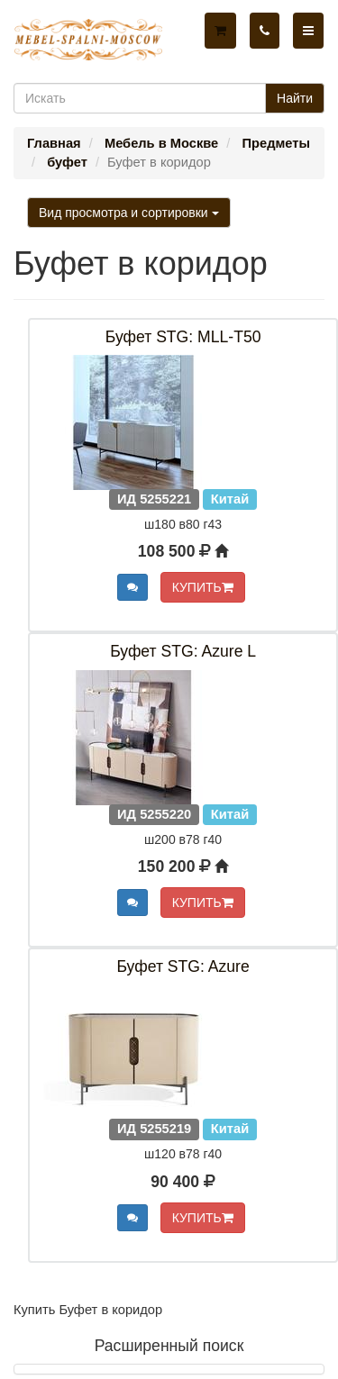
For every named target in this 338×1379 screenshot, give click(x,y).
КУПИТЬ (202, 587)
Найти (295, 98)
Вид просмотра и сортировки (129, 212)
